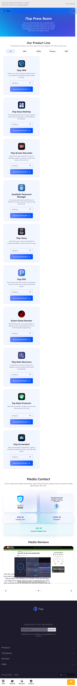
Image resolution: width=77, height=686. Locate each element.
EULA (17, 675)
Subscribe (51, 629)
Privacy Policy (7, 675)
